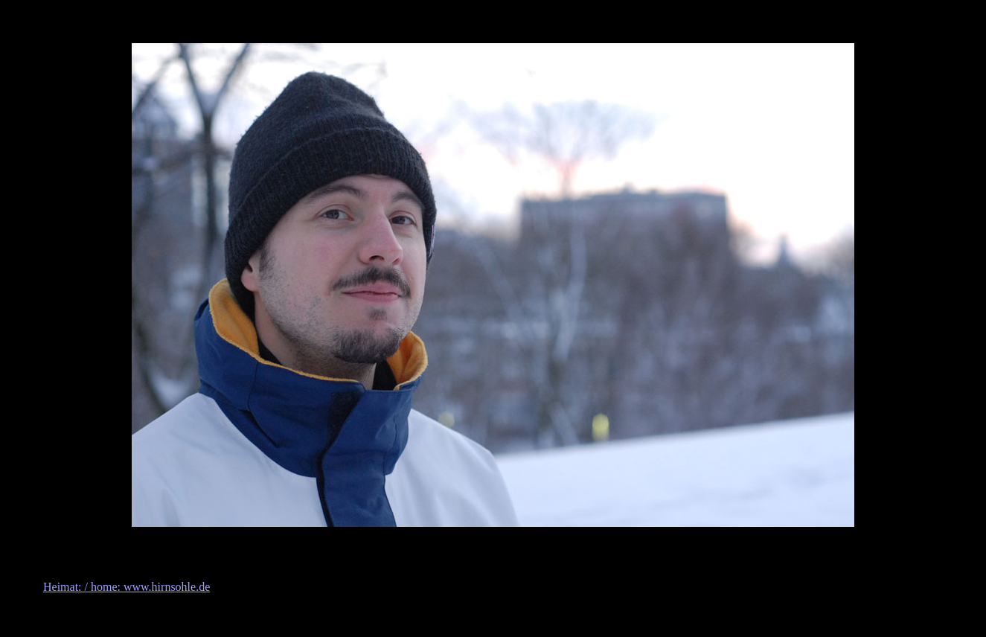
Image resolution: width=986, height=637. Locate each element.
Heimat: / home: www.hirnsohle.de (126, 586)
